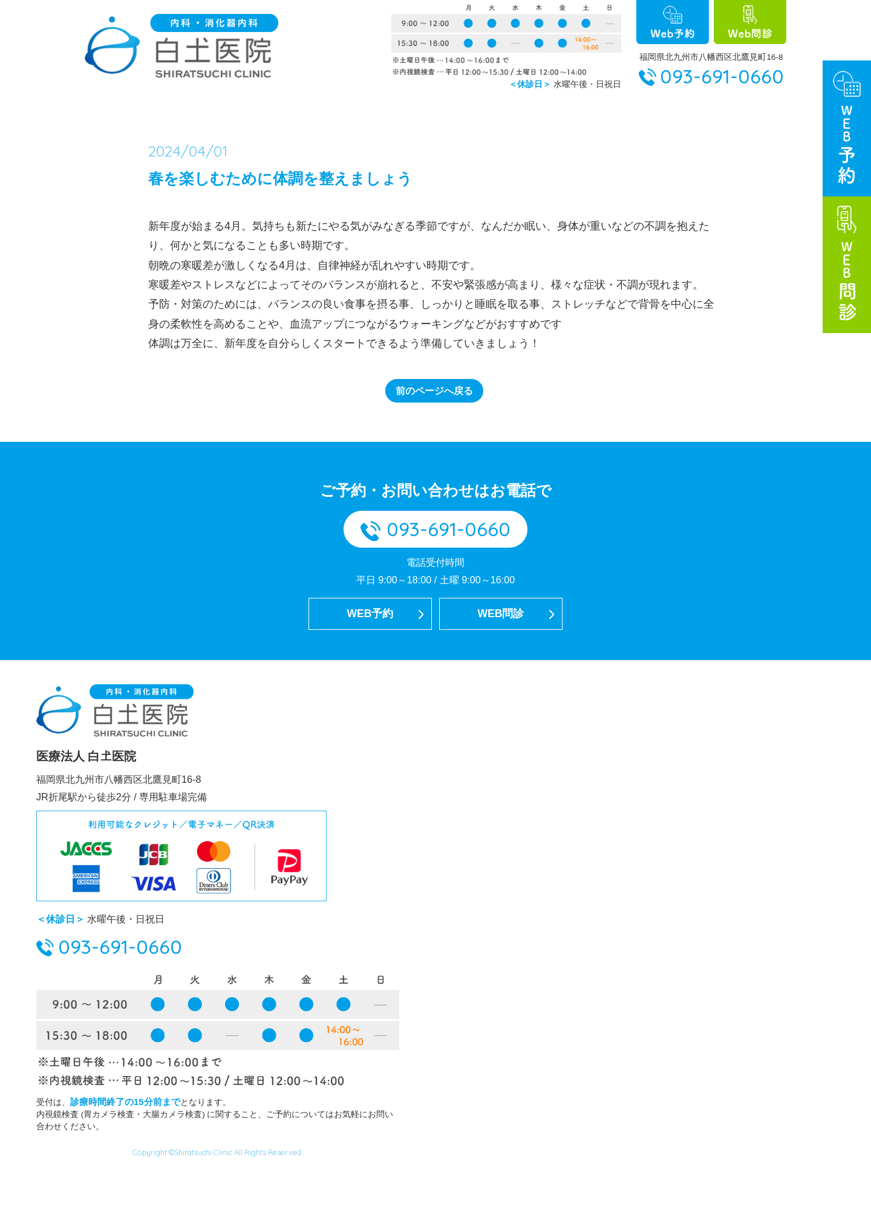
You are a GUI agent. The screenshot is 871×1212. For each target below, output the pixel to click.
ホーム (156, 117)
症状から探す (625, 117)
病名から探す (530, 117)
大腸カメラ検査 (430, 117)
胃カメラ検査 (329, 117)
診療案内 (709, 117)
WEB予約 (370, 653)
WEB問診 (500, 653)
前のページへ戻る (434, 425)
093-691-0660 (722, 76)
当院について (234, 117)
